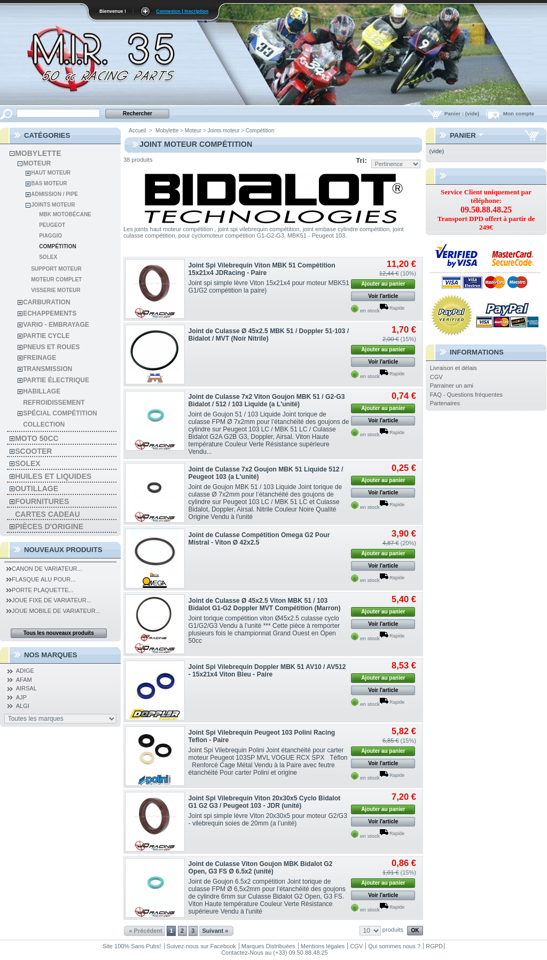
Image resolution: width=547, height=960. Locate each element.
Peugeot (52, 225)
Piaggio (50, 236)
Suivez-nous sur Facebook (201, 946)
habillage (41, 391)
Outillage (36, 488)
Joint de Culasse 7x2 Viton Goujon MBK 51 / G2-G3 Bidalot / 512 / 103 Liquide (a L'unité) (267, 400)
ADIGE (25, 670)
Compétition (57, 246)
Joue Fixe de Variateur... (48, 600)
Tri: (361, 160)
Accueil (137, 130)
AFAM (24, 679)
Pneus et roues (51, 347)
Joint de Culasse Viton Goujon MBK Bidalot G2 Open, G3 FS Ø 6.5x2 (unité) (261, 867)
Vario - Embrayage (56, 324)
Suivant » (215, 930)
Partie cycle (46, 336)
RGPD (434, 946)
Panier (463, 135)
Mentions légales (323, 946)
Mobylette (38, 153)
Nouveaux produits (63, 550)
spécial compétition (60, 413)
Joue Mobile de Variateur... (53, 611)
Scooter (33, 451)
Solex (48, 257)
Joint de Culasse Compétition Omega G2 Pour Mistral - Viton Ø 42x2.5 (259, 538)
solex (27, 463)
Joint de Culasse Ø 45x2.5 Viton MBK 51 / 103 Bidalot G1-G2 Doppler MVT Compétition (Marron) (265, 604)
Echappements (49, 313)
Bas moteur (49, 183)
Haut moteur (51, 173)
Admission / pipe (54, 194)
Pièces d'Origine (49, 526)
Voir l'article (383, 296)
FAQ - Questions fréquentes (466, 394)
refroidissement (53, 402)
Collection (44, 424)
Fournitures (42, 501)
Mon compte (518, 113)
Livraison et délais (453, 368)
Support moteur (56, 269)
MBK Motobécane (65, 214)
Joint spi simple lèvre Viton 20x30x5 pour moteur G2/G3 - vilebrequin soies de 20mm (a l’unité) (268, 819)
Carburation (46, 302)
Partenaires (445, 403)
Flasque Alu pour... (40, 579)
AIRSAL (26, 688)
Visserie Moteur (55, 290)
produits (392, 929)
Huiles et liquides (53, 476)
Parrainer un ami (451, 385)
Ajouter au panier (383, 284)
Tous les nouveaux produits (59, 633)
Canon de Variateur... (44, 568)
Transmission (47, 369)
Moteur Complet (56, 279)
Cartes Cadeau (47, 514)
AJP (21, 697)
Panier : (462, 113)
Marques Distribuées (268, 946)
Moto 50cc (36, 438)
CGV (436, 377)
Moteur (37, 163)
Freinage (39, 357)
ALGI (22, 706)
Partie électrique (56, 380)
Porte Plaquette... (39, 590)
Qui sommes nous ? (394, 946)
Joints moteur (53, 205)
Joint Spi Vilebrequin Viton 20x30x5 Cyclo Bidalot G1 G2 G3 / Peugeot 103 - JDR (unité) (265, 801)
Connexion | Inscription (182, 11)
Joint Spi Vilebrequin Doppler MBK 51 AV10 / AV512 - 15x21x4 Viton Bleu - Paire (267, 670)
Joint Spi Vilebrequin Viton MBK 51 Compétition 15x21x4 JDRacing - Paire (262, 269)
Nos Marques (50, 655)
